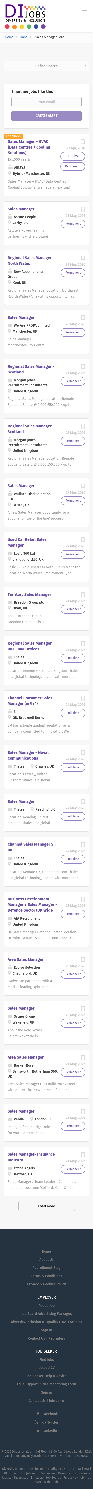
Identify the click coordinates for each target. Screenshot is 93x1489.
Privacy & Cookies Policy (46, 1284)
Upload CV (46, 1368)
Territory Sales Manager (29, 594)
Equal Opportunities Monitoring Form (46, 1384)
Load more (46, 1206)
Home (9, 37)
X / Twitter (50, 1422)
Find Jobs (46, 1360)
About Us (46, 1260)
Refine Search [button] (46, 66)
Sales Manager (21, 209)
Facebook (50, 1414)
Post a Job (47, 1306)
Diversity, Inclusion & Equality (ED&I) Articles (46, 1322)
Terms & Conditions (46, 1276)
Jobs (23, 37)
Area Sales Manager (26, 959)
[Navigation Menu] (84, 8)
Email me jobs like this (32, 91)
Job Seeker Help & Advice (47, 1376)
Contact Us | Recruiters (46, 1338)
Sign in (46, 1330)
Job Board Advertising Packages (46, 1314)
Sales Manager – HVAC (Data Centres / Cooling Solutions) (29, 147)
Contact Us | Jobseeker (47, 1401)
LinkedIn (50, 1430)
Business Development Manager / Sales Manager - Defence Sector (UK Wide (32, 905)
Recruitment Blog (46, 1268)
